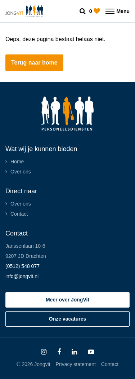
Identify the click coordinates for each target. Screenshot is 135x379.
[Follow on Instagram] (43, 352)
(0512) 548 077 (22, 266)
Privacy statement (76, 364)
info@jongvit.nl (22, 276)
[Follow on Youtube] (91, 352)
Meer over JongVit (67, 300)
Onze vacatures (67, 319)
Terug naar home (34, 63)
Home (17, 161)
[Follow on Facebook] (59, 352)
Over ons (20, 172)
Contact (19, 214)
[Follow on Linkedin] (74, 352)
